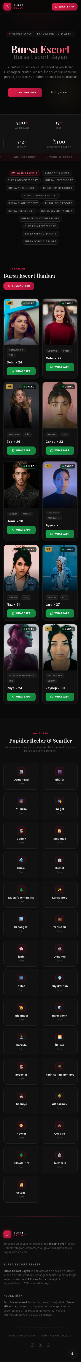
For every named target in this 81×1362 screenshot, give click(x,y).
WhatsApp (64, 6)
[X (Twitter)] (41, 1345)
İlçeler (59, 92)
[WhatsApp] (48, 1345)
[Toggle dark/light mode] (73, 1354)
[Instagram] (32, 1345)
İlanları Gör (26, 92)
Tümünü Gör (19, 286)
